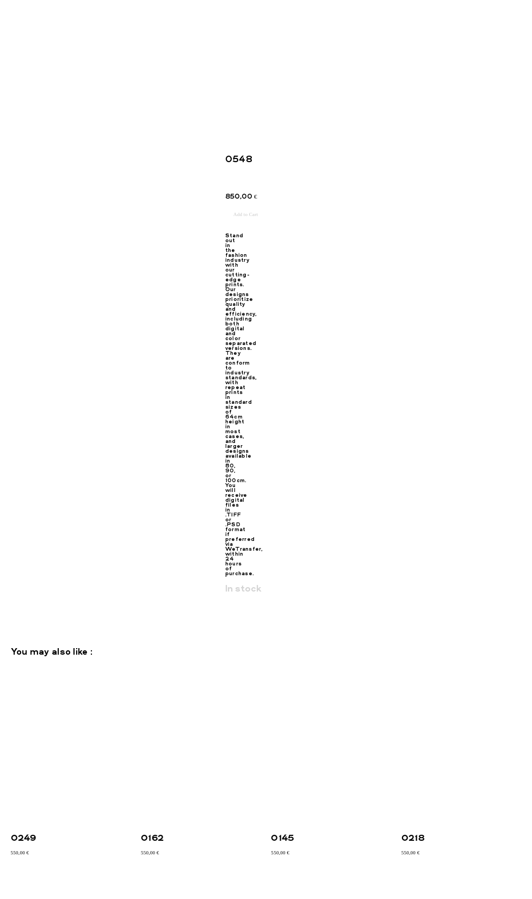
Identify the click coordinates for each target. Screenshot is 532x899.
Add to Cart (245, 214)
